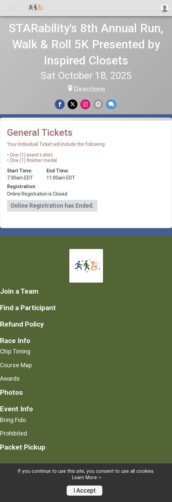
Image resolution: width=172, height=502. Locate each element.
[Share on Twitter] (72, 104)
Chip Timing (15, 351)
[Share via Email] (98, 104)
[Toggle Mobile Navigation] (13, 8)
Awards (10, 378)
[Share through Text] (111, 104)
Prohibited (13, 433)
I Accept (84, 490)
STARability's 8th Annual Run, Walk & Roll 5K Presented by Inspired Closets (86, 44)
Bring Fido (13, 420)
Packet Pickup (22, 447)
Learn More (84, 477)
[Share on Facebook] (60, 104)
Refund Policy (22, 324)
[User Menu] (164, 7)
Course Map (16, 365)
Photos (11, 392)
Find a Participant (28, 308)
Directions (89, 89)
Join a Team (19, 291)
